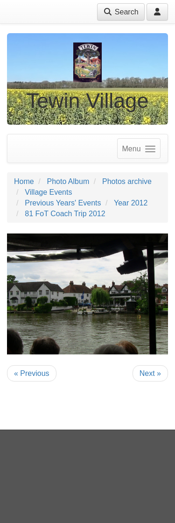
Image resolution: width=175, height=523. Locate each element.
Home (24, 181)
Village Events (48, 192)
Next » (150, 373)
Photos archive (127, 181)
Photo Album (68, 181)
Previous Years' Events (63, 203)
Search (120, 12)
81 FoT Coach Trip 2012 (65, 214)
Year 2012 (130, 203)
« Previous (31, 373)
